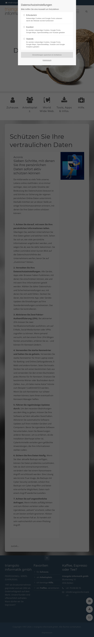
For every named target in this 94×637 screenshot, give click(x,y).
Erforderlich (46, 18)
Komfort (46, 30)
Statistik (46, 43)
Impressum (47, 60)
